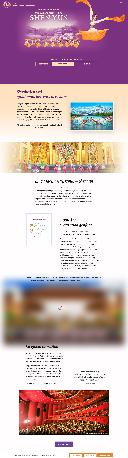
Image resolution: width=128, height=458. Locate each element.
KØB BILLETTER (63, 64)
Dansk (122, 2)
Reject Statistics (90, 455)
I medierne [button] (86, 64)
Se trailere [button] (43, 64)
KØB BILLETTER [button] (64, 444)
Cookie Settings (76, 455)
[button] (66, 68)
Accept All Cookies (105, 455)
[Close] (115, 455)
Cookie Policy (52, 455)
